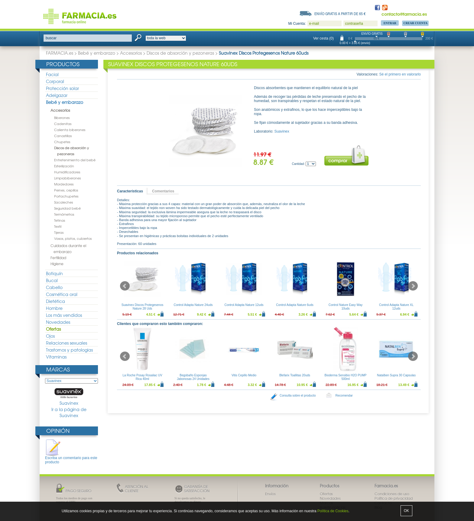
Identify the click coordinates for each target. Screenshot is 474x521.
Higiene (56, 263)
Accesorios (131, 53)
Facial (52, 74)
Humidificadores (67, 171)
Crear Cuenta (415, 23)
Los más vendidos (64, 315)
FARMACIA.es (59, 53)
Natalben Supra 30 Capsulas (396, 375)
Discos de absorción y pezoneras (180, 53)
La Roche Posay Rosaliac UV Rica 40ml (142, 377)
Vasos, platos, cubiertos (73, 238)
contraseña (354, 23)
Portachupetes (66, 196)
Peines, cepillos (66, 190)
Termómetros (64, 214)
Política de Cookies (333, 511)
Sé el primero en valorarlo (400, 74)
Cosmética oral (61, 294)
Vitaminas (56, 357)
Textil (57, 226)
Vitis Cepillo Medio (244, 375)
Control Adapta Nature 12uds (244, 305)
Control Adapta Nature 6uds (294, 305)
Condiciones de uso (392, 494)
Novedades (58, 322)
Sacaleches (63, 202)
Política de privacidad (394, 498)
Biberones (62, 117)
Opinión (58, 430)
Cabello (54, 287)
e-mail (314, 23)
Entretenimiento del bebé (75, 159)
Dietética (55, 301)
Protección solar (62, 88)
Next (413, 286)
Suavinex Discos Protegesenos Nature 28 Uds (142, 306)
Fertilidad (58, 257)
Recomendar (344, 395)
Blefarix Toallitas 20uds (294, 375)
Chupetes (62, 141)
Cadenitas (62, 123)
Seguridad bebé (67, 208)
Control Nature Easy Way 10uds (345, 306)
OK (406, 511)
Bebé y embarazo (96, 53)
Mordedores (63, 184)
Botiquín (54, 273)
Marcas (58, 369)
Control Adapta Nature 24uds (193, 305)
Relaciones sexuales (66, 343)
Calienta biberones (69, 129)
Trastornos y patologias (69, 350)
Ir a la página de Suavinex (68, 412)
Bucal (52, 280)
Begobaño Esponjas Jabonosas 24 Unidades (193, 377)
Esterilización (64, 165)
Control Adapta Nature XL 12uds (396, 306)
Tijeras (58, 232)
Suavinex (68, 397)
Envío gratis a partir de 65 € (340, 13)
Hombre (54, 308)
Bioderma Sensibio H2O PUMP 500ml (346, 377)
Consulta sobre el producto (298, 395)
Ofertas (53, 329)
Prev (125, 286)
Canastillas (63, 135)
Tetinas (59, 220)
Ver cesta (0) (323, 38)
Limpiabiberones (67, 177)
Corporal (55, 81)
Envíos (270, 494)
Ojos (50, 336)
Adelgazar (56, 95)
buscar (51, 38)
